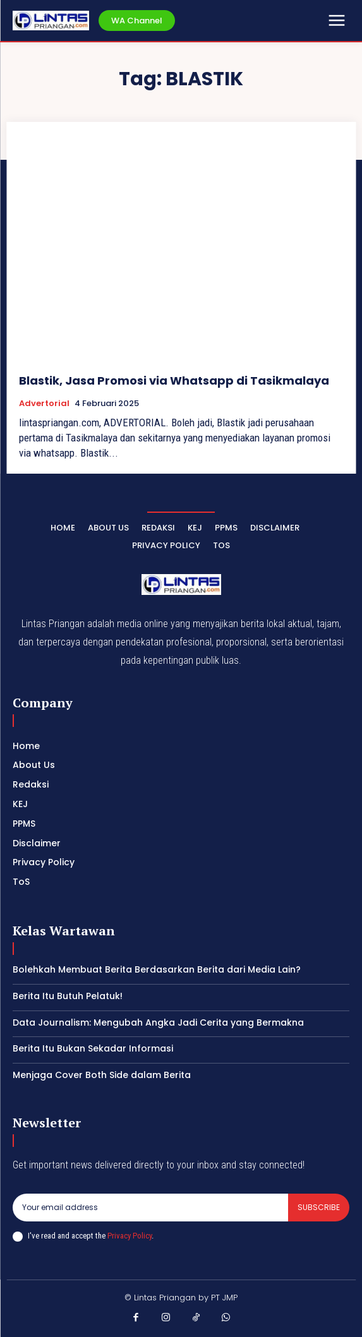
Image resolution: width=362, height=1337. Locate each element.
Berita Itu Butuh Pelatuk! (68, 996)
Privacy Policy (129, 1235)
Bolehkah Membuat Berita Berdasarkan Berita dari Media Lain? (157, 969)
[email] (150, 1207)
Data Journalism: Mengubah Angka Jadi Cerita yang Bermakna (158, 1022)
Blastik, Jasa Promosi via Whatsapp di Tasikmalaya (174, 380)
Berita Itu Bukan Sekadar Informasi (93, 1048)
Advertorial (44, 404)
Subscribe (319, 1207)
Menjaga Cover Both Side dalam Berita (102, 1075)
